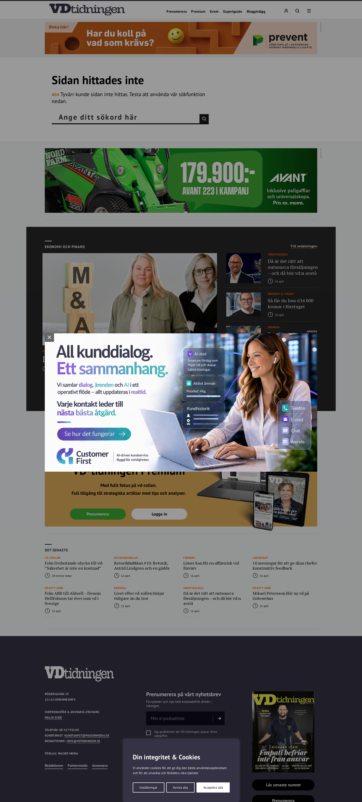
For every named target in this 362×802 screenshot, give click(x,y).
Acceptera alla (213, 787)
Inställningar (148, 787)
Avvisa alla (180, 787)
